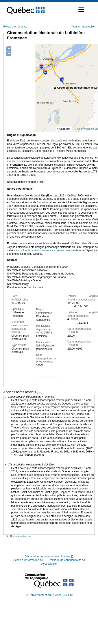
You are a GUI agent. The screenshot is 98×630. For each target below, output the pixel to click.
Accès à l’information (26, 560)
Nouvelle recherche (20, 536)
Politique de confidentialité (65, 560)
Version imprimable (83, 26)
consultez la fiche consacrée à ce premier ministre (45, 250)
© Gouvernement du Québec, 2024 (47, 595)
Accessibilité (49, 563)
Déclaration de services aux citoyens (47, 556)
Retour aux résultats (15, 26)
